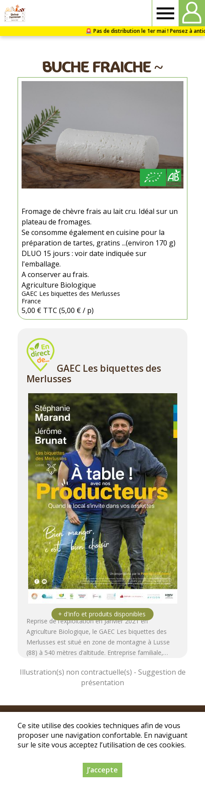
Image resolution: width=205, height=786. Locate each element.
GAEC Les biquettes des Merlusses (93, 373)
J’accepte (102, 770)
